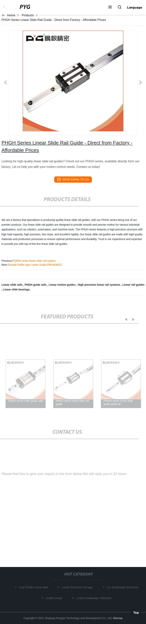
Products (28, 15)
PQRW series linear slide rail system (34, 260)
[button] (110, 7)
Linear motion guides (62, 284)
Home (11, 15)
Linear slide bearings (16, 289)
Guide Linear (55, 597)
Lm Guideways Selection (123, 587)
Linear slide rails (12, 284)
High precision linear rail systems (99, 284)
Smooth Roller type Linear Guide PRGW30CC (35, 264)
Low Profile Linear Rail (34, 587)
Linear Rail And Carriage (78, 587)
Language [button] (134, 7)
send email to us (73, 179)
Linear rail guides (133, 284)
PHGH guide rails (36, 284)
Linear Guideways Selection (94, 597)
